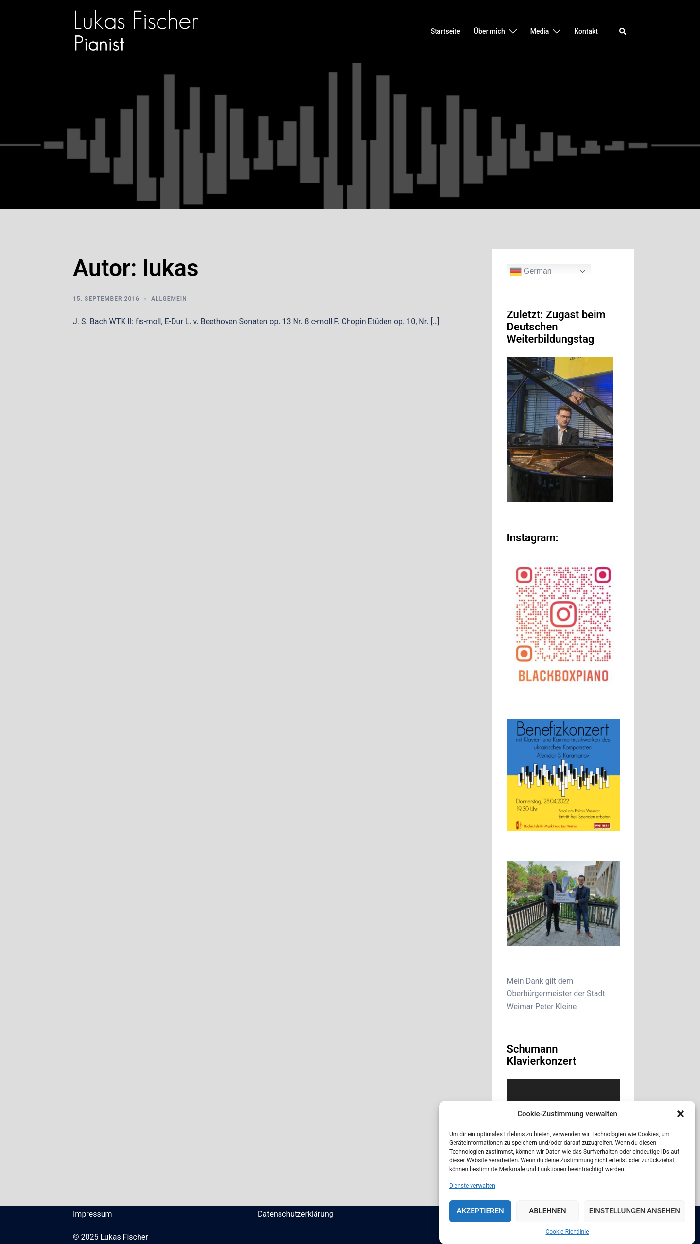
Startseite (445, 31)
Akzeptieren (480, 1211)
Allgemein (169, 298)
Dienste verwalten (472, 1185)
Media (539, 31)
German (531, 271)
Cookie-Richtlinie (567, 1231)
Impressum (92, 1214)
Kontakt (586, 31)
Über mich (489, 31)
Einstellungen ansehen (634, 1211)
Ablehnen (547, 1211)
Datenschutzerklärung (295, 1214)
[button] (680, 1114)
